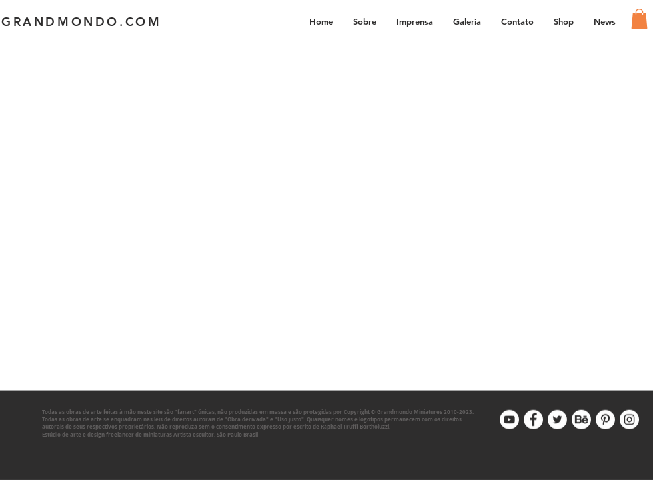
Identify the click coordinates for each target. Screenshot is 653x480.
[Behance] (581, 419)
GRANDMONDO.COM (81, 21)
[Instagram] (629, 419)
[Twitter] (557, 419)
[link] (639, 19)
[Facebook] (533, 419)
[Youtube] (509, 419)
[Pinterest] (605, 419)
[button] (467, 21)
